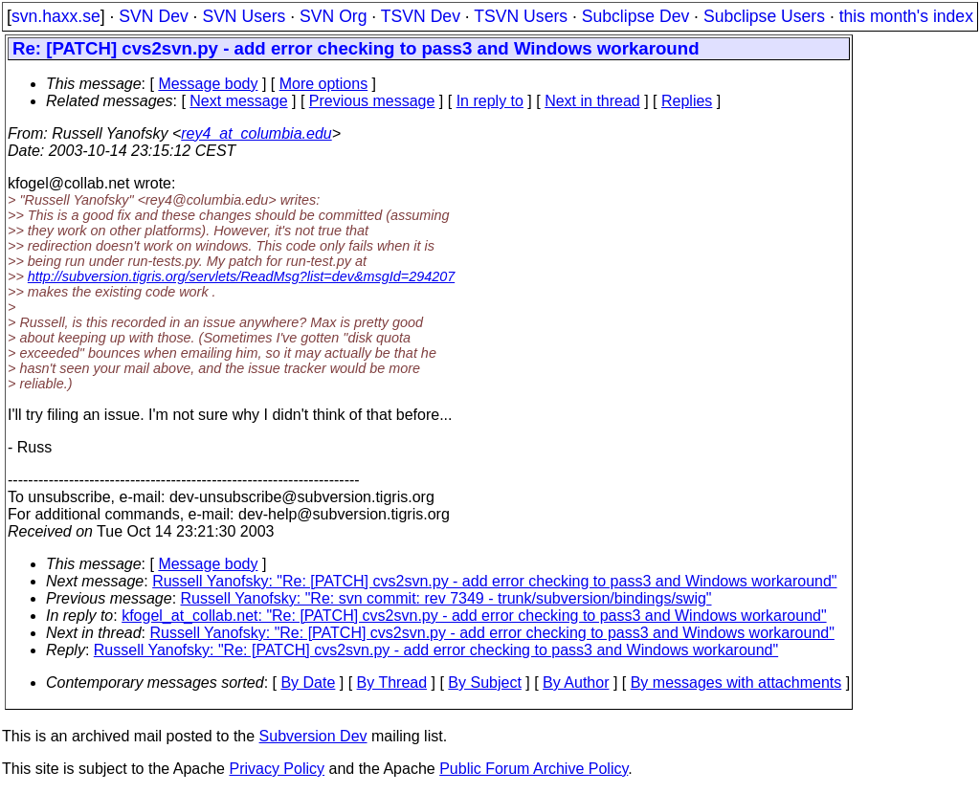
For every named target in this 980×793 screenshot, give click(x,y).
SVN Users (243, 16)
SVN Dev (153, 16)
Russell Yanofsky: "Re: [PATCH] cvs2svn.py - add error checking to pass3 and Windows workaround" (494, 581)
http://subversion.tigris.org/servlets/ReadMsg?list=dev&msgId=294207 (241, 276)
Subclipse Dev (635, 16)
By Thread (392, 682)
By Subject (484, 682)
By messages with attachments (736, 682)
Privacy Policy (276, 768)
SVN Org (333, 16)
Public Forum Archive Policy (533, 768)
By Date (307, 682)
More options (323, 84)
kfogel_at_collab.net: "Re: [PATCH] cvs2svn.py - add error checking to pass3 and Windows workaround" (474, 615)
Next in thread (592, 101)
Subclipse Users (764, 16)
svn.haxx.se (55, 16)
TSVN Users (521, 16)
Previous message (372, 101)
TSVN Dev (420, 16)
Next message (238, 101)
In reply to (490, 101)
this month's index (906, 16)
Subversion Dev (313, 736)
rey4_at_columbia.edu (256, 133)
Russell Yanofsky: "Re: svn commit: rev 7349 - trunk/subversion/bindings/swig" (446, 598)
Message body (207, 84)
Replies (686, 101)
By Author (576, 682)
